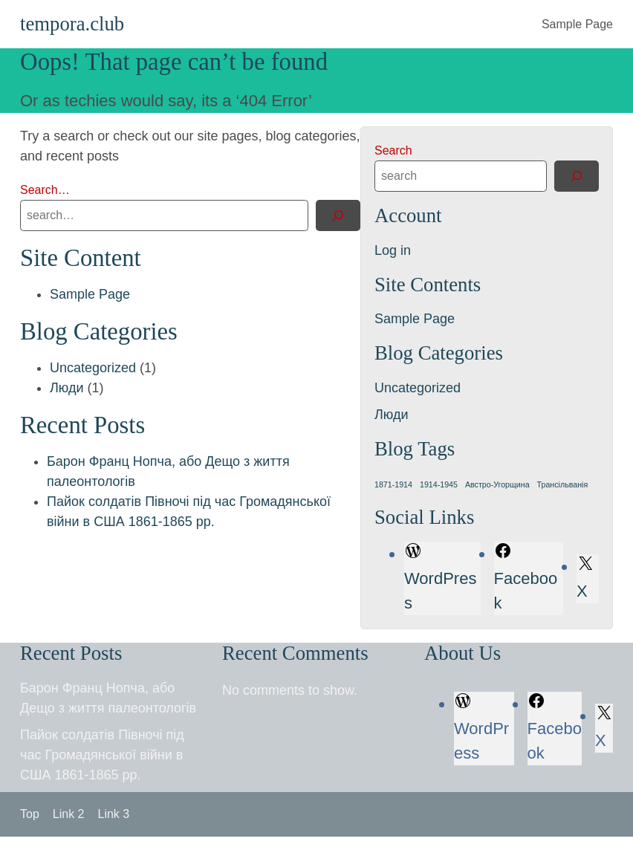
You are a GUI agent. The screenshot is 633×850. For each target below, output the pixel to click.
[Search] (338, 215)
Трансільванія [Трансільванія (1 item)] (562, 484)
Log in (392, 250)
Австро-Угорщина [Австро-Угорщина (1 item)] (497, 484)
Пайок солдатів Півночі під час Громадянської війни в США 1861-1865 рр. (102, 754)
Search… (45, 190)
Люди (66, 387)
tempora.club (72, 24)
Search (393, 150)
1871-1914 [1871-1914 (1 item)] (393, 484)
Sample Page (577, 24)
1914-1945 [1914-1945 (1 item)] (439, 484)
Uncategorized (93, 367)
